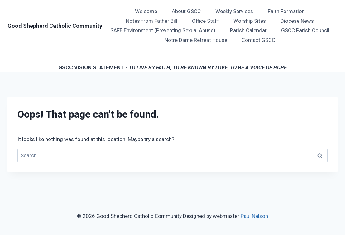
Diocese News (297, 21)
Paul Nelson (254, 216)
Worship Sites (249, 21)
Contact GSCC (258, 40)
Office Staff (205, 21)
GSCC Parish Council (305, 30)
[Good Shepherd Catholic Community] (54, 25)
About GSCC (186, 11)
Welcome (146, 11)
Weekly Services (234, 11)
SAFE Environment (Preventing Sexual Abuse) (162, 30)
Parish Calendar (248, 30)
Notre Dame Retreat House (196, 40)
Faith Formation (286, 11)
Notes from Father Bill (151, 21)
